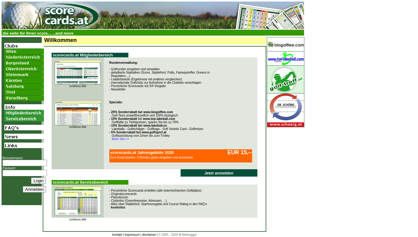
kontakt (117, 234)
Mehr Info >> (119, 139)
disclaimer (149, 234)
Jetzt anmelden (219, 173)
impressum (132, 234)
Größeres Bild (77, 86)
